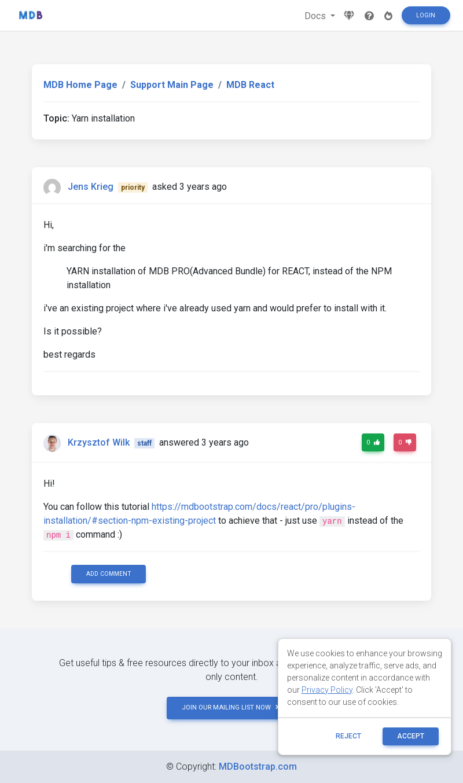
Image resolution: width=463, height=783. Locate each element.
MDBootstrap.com (258, 766)
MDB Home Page (80, 84)
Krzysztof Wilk (99, 442)
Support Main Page (172, 84)
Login (425, 15)
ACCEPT (410, 736)
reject (348, 736)
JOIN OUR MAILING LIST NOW (231, 707)
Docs (316, 15)
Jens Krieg (90, 186)
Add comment (108, 574)
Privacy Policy (327, 689)
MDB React (250, 84)
